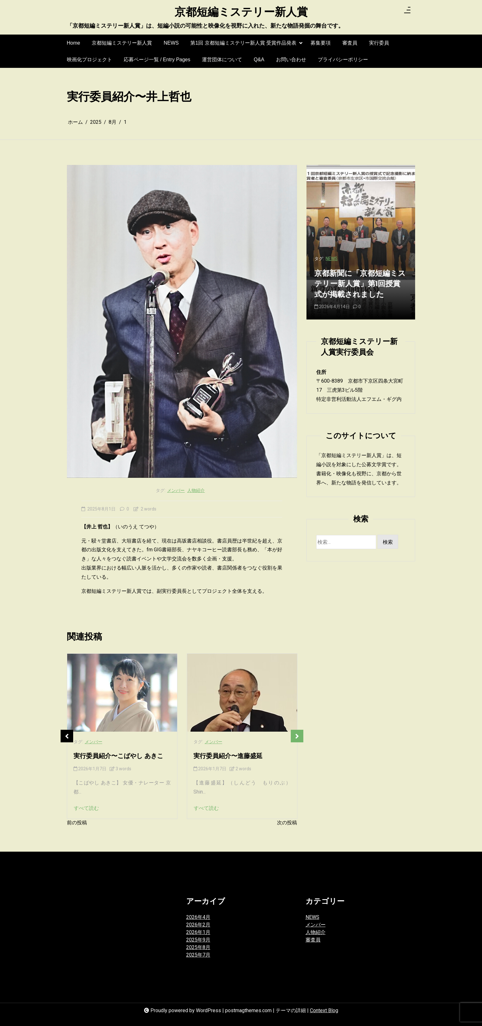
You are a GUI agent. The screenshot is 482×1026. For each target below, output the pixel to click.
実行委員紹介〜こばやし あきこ (118, 756)
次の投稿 (287, 823)
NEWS (171, 43)
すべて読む (86, 808)
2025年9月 (198, 940)
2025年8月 (198, 947)
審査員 (349, 43)
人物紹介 (196, 490)
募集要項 (321, 43)
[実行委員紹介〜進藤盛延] (242, 693)
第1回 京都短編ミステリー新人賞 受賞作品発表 (243, 45)
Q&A (259, 59)
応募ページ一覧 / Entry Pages (157, 59)
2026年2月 (198, 925)
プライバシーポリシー (343, 59)
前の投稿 (77, 823)
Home (73, 43)
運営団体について (222, 59)
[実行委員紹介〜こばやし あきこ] (122, 693)
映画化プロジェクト (89, 59)
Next (297, 736)
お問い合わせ (291, 59)
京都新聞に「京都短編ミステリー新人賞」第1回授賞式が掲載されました (360, 284)
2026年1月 (198, 932)
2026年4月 (198, 917)
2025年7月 (198, 955)
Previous (67, 736)
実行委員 (379, 43)
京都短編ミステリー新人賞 (241, 13)
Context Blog (324, 1010)
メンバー (176, 490)
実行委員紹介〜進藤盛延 (228, 756)
